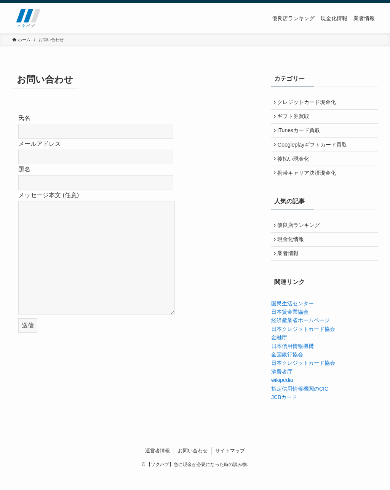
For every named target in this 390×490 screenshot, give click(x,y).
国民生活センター (292, 319)
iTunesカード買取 (300, 135)
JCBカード (284, 413)
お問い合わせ (193, 466)
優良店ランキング (300, 236)
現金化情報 (292, 252)
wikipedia (282, 396)
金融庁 (279, 353)
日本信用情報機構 (292, 362)
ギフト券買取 (295, 119)
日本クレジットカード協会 (303, 345)
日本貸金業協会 (289, 327)
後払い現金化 (295, 166)
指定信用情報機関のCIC (299, 404)
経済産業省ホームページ (300, 336)
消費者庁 (281, 387)
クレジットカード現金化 (308, 103)
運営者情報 (157, 466)
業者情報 (289, 268)
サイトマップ (230, 466)
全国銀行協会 (287, 370)
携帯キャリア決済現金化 (308, 182)
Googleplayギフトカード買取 (314, 150)
